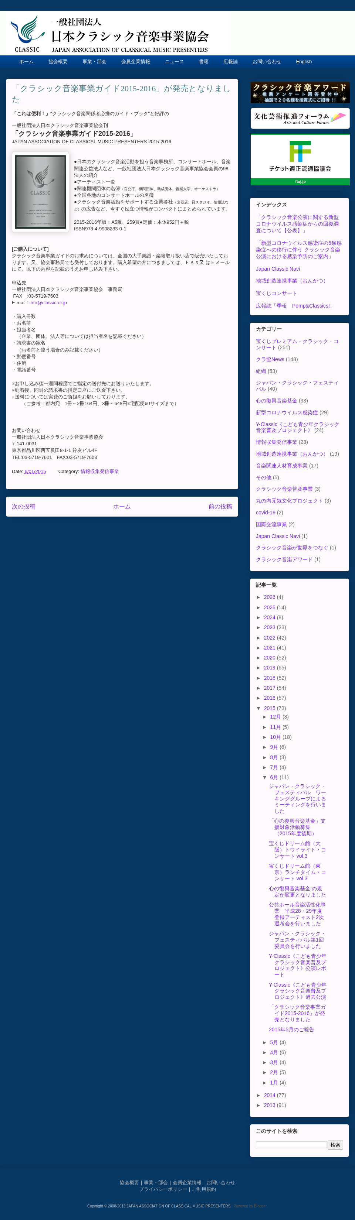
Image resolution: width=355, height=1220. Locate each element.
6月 (275, 777)
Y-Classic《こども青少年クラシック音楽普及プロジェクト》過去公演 (298, 991)
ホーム (26, 61)
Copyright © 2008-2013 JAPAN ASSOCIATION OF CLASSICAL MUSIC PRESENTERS (159, 1206)
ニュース (174, 61)
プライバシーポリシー (163, 1189)
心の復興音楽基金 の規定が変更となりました (297, 891)
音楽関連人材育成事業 (282, 466)
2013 (270, 1105)
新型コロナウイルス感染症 (287, 412)
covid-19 (265, 512)
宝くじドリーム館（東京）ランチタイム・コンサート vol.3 (297, 872)
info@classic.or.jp (48, 302)
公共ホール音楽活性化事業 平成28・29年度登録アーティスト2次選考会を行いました (297, 914)
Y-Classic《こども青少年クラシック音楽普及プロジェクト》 (297, 427)
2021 (270, 648)
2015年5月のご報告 (291, 1029)
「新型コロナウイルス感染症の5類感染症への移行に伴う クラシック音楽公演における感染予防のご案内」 (299, 249)
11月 (276, 727)
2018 (270, 678)
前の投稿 (220, 506)
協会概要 (58, 61)
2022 (270, 638)
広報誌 (230, 61)
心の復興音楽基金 (276, 401)
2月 (275, 1072)
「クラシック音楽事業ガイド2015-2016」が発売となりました (297, 1013)
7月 (275, 767)
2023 (270, 627)
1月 (275, 1083)
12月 (276, 717)
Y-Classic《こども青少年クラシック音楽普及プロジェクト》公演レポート (298, 965)
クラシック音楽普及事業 (284, 489)
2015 (270, 708)
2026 (270, 597)
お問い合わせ (267, 61)
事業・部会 (94, 61)
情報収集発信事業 (100, 471)
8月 (275, 757)
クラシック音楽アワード (284, 559)
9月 (275, 747)
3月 (275, 1062)
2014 (270, 1095)
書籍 (204, 61)
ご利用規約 (204, 1189)
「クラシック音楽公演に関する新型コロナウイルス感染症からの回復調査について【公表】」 (297, 223)
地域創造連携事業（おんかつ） (292, 281)
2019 (270, 668)
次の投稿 (24, 506)
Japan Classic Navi (278, 269)
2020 (270, 658)
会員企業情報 (135, 61)
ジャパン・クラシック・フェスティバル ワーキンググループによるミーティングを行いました (297, 798)
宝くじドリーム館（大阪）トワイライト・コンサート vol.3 (297, 849)
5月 (275, 1042)
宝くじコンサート (276, 293)
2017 (270, 688)
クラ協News (270, 359)
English (304, 61)
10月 (276, 737)
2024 (270, 617)
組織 (261, 371)
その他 (263, 477)
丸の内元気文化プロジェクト (289, 501)
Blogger (260, 1206)
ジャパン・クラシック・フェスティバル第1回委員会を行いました (297, 940)
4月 (275, 1052)
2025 (270, 607)
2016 (270, 698)
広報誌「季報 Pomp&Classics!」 (295, 306)
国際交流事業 (271, 524)
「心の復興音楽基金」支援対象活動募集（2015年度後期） (297, 827)
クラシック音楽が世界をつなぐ (292, 548)
